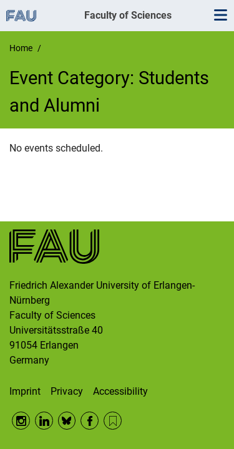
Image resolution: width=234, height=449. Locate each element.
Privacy (67, 391)
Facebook (89, 421)
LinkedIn (44, 421)
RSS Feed (113, 421)
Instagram (21, 421)
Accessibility (120, 391)
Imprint (25, 391)
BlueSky (67, 421)
